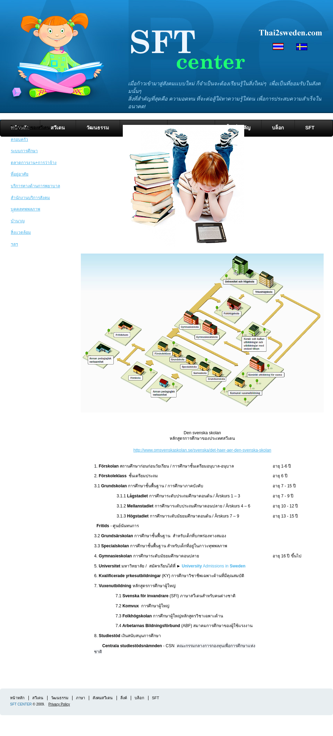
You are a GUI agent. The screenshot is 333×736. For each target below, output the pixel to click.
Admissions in (223, 566)
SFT (309, 127)
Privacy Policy (59, 704)
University (192, 566)
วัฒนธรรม (59, 698)
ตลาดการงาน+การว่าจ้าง (34, 162)
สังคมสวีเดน (103, 698)
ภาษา (80, 698)
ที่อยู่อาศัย (19, 174)
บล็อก (278, 127)
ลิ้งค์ (123, 698)
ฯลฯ (14, 244)
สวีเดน (58, 127)
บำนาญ (18, 221)
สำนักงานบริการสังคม (30, 197)
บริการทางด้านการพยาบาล (35, 185)
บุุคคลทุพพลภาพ (25, 209)
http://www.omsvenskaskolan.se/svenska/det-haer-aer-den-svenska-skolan (202, 450)
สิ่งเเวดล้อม (21, 232)
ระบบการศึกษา (24, 150)
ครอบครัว (19, 139)
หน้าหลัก (17, 698)
